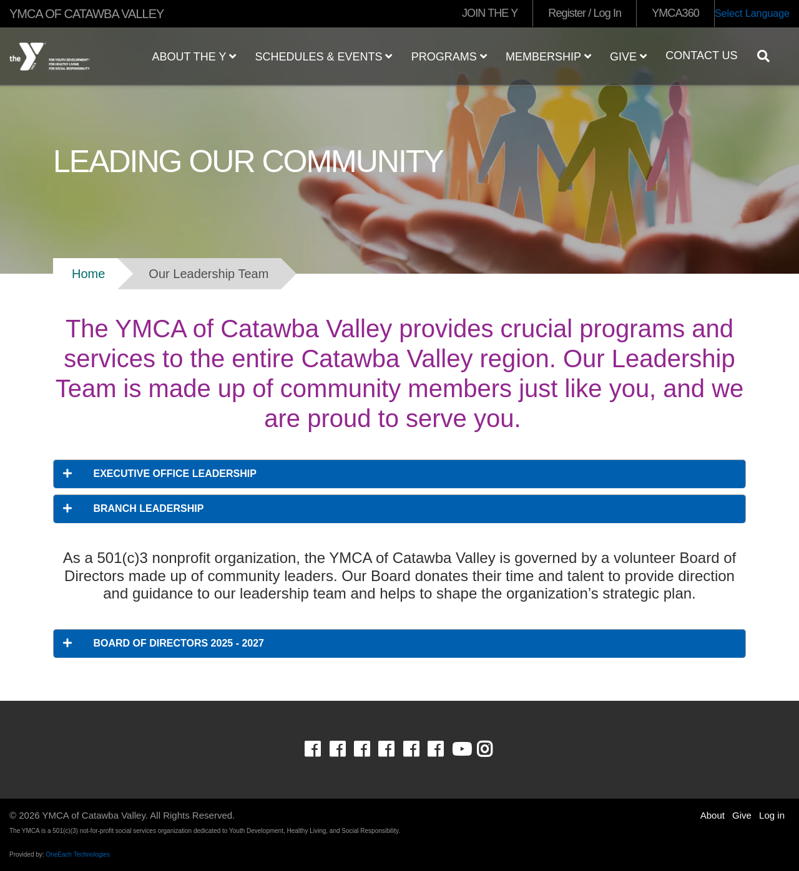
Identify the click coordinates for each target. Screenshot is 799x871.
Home (88, 274)
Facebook (321, 749)
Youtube (460, 749)
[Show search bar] (768, 56)
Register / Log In (584, 13)
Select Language (752, 13)
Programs (449, 57)
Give (628, 57)
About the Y (194, 57)
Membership (548, 57)
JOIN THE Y (489, 13)
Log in (772, 815)
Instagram (493, 749)
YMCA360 (675, 13)
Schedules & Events (323, 57)
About (712, 815)
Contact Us (701, 55)
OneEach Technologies (78, 854)
